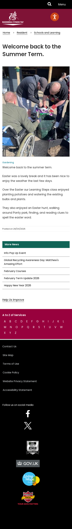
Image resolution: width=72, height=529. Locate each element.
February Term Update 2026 (21, 278)
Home (6, 32)
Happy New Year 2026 (17, 285)
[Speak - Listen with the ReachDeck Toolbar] (54, 17)
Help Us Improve (13, 300)
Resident (22, 32)
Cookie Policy (11, 372)
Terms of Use (11, 364)
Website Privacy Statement (20, 381)
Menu (63, 5)
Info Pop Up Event (15, 253)
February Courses (15, 271)
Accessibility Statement (17, 390)
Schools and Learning (47, 32)
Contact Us (9, 346)
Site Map (8, 355)
